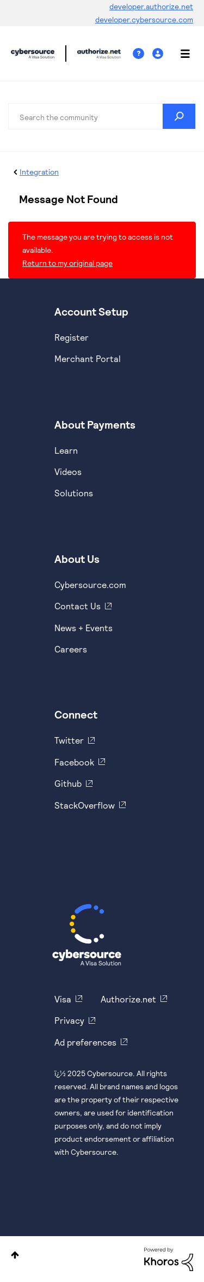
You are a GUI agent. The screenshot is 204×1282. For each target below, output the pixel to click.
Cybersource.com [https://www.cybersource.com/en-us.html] (90, 584)
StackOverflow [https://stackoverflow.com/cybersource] (84, 805)
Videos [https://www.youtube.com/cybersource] (68, 471)
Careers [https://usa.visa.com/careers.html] (70, 649)
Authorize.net (128, 999)
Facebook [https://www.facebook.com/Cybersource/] (74, 762)
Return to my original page (67, 263)
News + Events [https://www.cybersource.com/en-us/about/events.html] (83, 627)
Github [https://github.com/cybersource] (68, 783)
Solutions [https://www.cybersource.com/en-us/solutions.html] (73, 493)
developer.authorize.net (151, 6)
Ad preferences (85, 1042)
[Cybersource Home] (87, 934)
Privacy (69, 1020)
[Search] (102, 116)
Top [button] (15, 1255)
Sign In (159, 54)
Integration (39, 171)
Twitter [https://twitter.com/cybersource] (69, 740)
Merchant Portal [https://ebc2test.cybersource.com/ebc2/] (87, 358)
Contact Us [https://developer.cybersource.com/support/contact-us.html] (77, 606)
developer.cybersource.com (144, 19)
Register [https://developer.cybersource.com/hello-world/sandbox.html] (71, 337)
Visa (62, 999)
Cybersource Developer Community (32, 53)
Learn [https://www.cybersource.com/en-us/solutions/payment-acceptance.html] (66, 450)
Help (142, 54)
